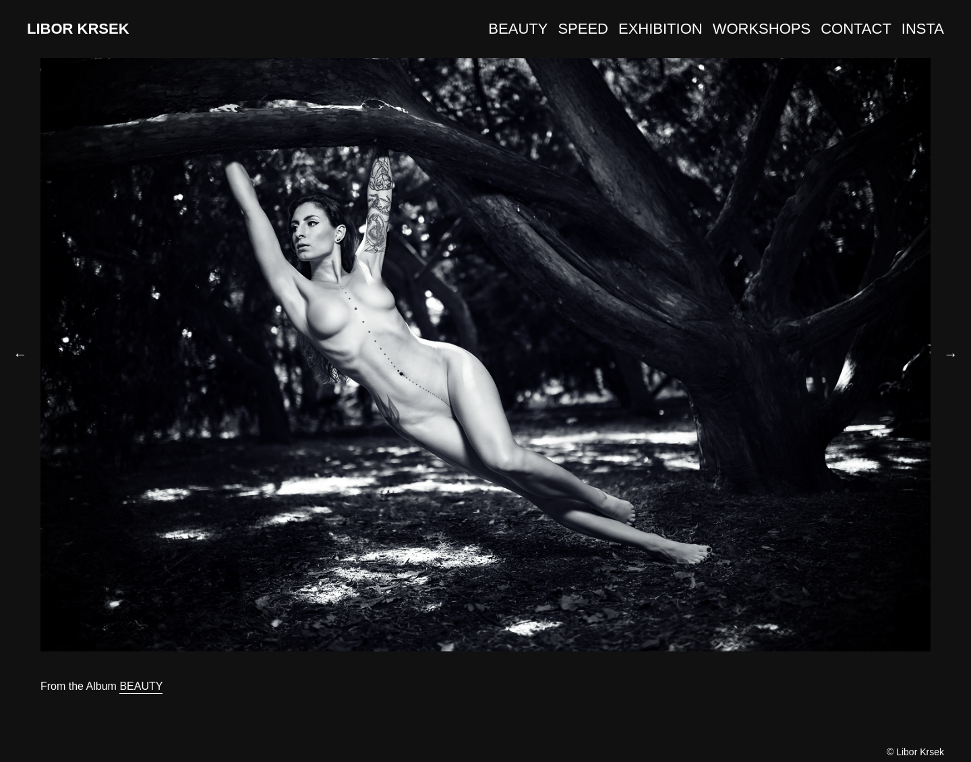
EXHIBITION (660, 28)
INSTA (923, 28)
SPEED (583, 28)
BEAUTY (518, 28)
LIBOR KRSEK (78, 28)
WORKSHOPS (762, 28)
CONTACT (856, 28)
